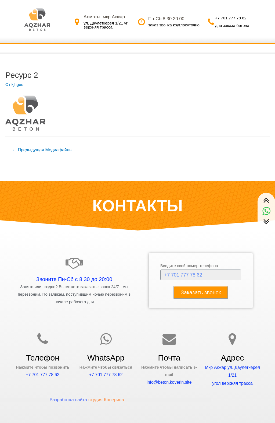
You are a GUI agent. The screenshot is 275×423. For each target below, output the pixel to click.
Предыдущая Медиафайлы (42, 150)
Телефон (42, 357)
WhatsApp (105, 357)
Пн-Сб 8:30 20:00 (166, 18)
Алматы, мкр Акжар (104, 16)
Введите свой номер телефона (189, 265)
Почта (169, 357)
